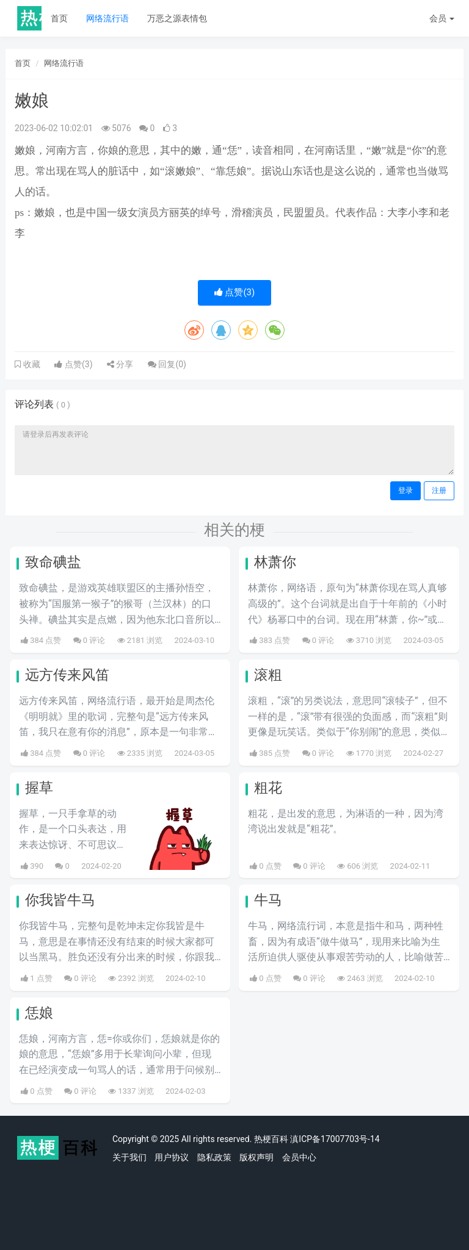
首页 (59, 18)
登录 (405, 490)
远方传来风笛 (67, 675)
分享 (120, 364)
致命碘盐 (53, 562)
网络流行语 (107, 18)
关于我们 (129, 1157)
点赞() (234, 292)
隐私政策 (214, 1157)
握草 (39, 788)
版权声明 (256, 1157)
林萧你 (275, 562)
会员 (441, 18)
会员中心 (299, 1157)
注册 (439, 490)
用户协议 (172, 1157)
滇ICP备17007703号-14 (334, 1139)
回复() (167, 364)
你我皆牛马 (60, 900)
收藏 (30, 364)
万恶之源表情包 (177, 18)
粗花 (268, 788)
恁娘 (39, 1013)
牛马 (268, 900)
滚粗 (268, 675)
